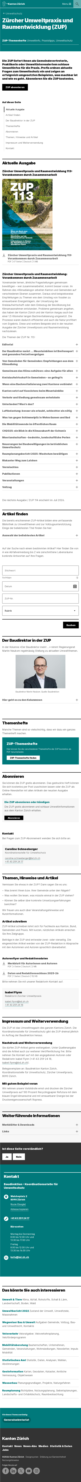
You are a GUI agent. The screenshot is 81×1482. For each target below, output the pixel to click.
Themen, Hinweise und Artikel (22, 137)
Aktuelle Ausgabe (15, 109)
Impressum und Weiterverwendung (24, 142)
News (18, 1446)
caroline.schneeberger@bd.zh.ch (22, 858)
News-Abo (30, 1446)
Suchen (70, 625)
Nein (19, 1156)
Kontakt (10, 148)
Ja (7, 1156)
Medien (43, 1446)
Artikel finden (13, 115)
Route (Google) (18, 1204)
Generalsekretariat (16, 1419)
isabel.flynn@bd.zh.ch (17, 1001)
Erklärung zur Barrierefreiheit (53, 1457)
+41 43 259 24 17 (14, 861)
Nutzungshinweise (10, 1460)
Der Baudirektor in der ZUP (20, 120)
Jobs (5, 1449)
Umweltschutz (14, 13)
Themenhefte (13, 126)
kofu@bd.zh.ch (19, 1257)
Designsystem (32, 1457)
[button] (15, 87)
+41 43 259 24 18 (14, 1004)
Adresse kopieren (19, 1209)
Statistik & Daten (61, 1446)
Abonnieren (12, 131)
